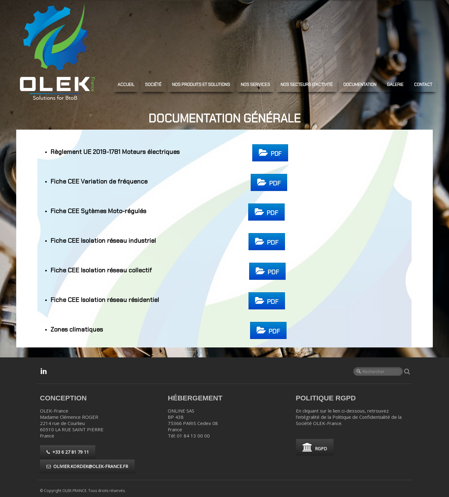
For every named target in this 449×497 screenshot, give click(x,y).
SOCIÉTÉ (153, 84)
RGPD (314, 447)
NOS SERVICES (255, 84)
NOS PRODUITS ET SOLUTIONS (201, 84)
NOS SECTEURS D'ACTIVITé (307, 84)
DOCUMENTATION (359, 84)
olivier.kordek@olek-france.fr (87, 466)
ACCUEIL (126, 84)
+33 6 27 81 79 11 (67, 452)
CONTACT (423, 84)
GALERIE (395, 84)
